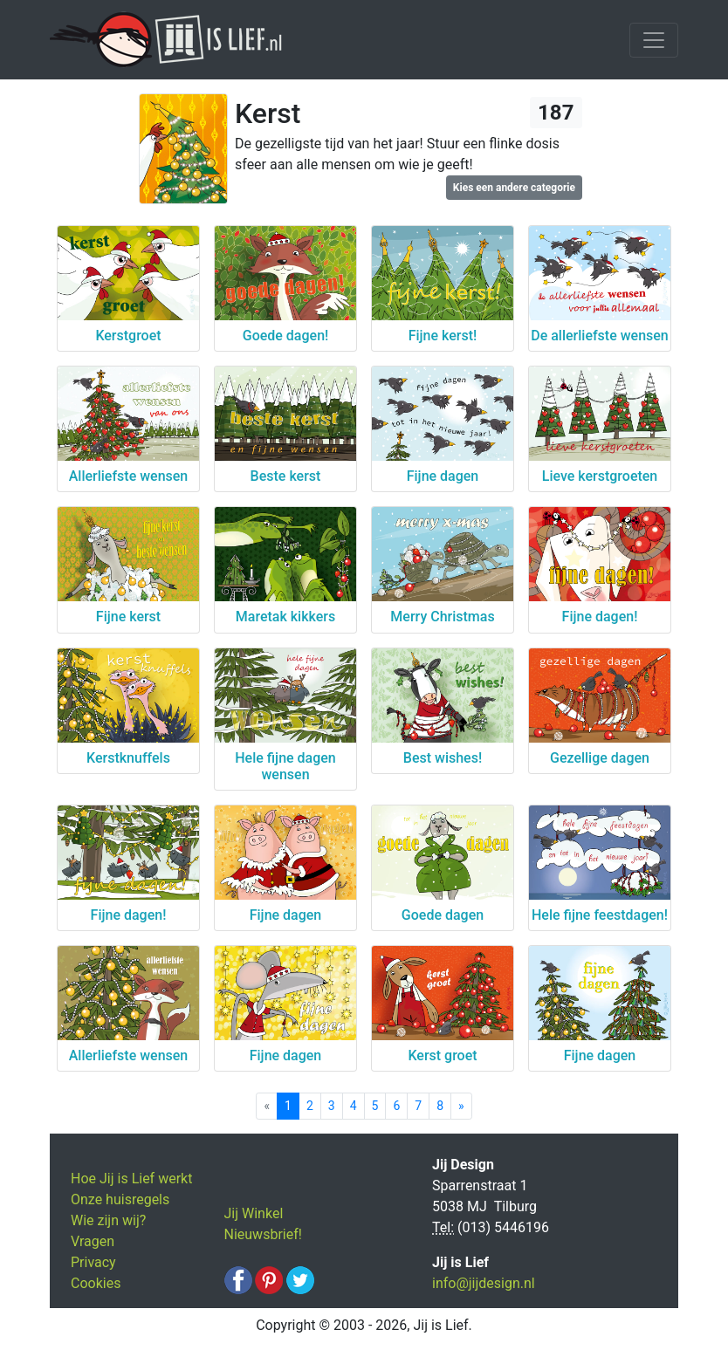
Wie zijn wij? (108, 1220)
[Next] (461, 1106)
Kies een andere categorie (514, 188)
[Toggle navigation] (653, 40)
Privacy (93, 1262)
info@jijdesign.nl (483, 1283)
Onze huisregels (120, 1199)
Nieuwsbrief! (263, 1234)
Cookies (95, 1283)
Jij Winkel (254, 1213)
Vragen (92, 1241)
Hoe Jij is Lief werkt (131, 1178)
